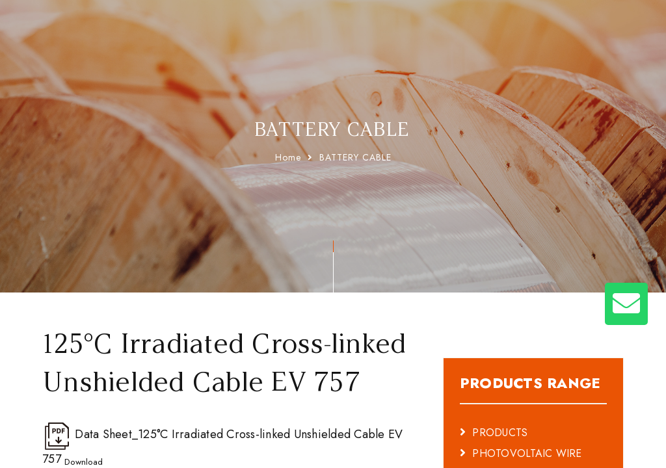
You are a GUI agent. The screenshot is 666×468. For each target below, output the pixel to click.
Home (288, 157)
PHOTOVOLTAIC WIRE (526, 420)
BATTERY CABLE (355, 157)
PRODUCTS (499, 400)
